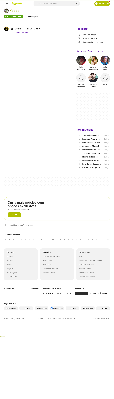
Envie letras (47, 264)
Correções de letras (50, 269)
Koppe (14, 11)
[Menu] (7, 3)
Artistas (10, 260)
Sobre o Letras (85, 269)
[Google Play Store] (10, 293)
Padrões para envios (87, 277)
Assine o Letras (49, 273)
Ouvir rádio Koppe (14, 16)
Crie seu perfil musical (51, 256)
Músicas (10, 256)
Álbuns (9, 264)
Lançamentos (12, 277)
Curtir (18, 33)
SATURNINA (35, 29)
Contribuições (32, 16)
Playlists (10, 269)
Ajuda (81, 256)
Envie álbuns (48, 260)
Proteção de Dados (86, 264)
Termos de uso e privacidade (90, 260)
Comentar (24, 33)
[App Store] (23, 293)
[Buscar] (77, 3)
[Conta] (107, 3)
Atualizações (12, 273)
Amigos (2, 336)
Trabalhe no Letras (86, 273)
